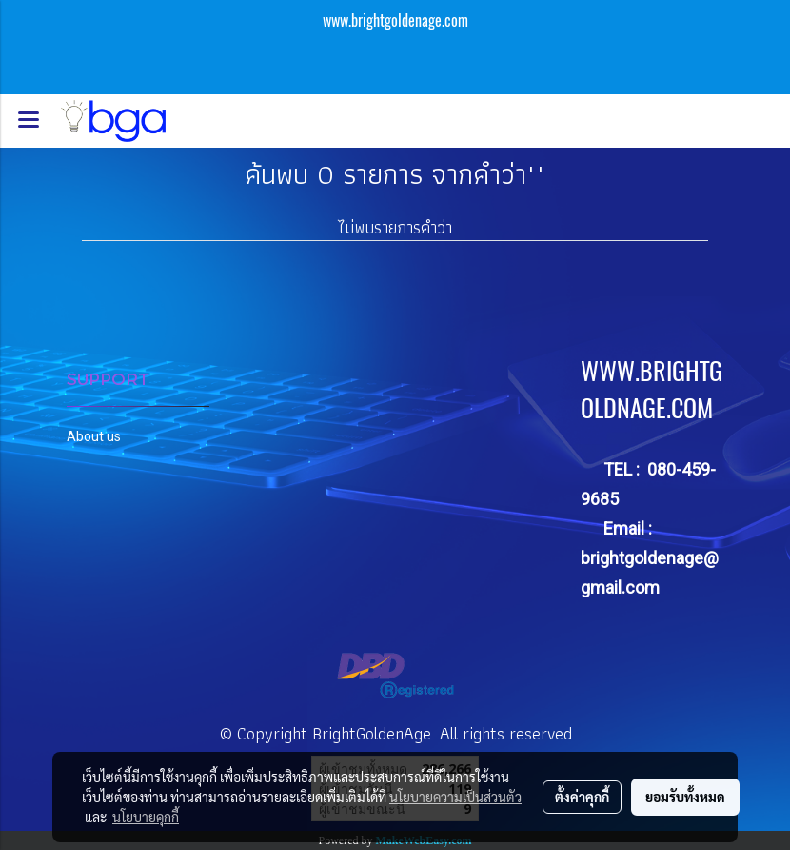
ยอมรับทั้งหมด (685, 796)
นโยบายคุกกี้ (145, 816)
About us (94, 436)
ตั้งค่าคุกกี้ (582, 796)
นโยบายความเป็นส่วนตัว (455, 796)
